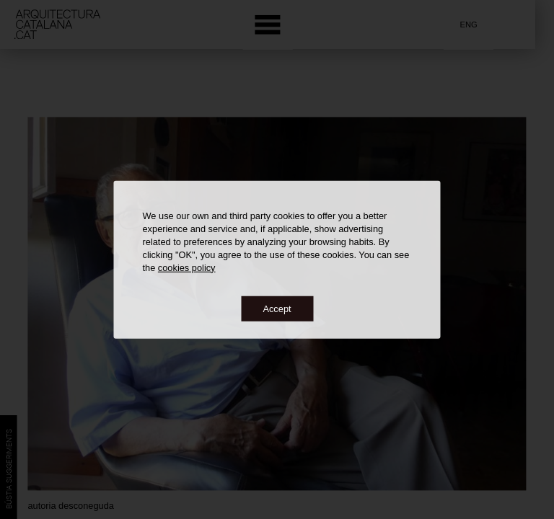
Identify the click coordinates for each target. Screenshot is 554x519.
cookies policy (187, 267)
